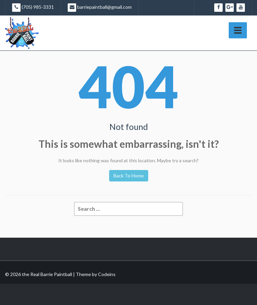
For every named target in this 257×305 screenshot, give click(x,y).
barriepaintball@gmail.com (100, 7)
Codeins (107, 274)
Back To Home (129, 175)
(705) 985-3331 (33, 7)
